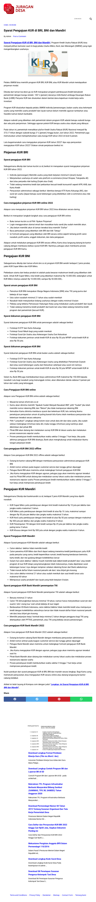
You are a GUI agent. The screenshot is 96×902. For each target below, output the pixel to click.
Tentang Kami (80, 896)
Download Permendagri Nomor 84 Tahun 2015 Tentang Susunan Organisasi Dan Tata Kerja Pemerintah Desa (48, 808)
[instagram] (89, 6)
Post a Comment (19, 34)
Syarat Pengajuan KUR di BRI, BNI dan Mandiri (27, 40)
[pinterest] (59, 697)
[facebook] (72, 6)
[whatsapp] (81, 697)
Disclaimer (47, 896)
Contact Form (67, 896)
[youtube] (83, 6)
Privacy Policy (34, 896)
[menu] (5, 15)
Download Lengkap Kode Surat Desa (44, 858)
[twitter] (77, 6)
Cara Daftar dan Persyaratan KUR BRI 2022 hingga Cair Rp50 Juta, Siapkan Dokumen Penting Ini (47, 827)
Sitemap (56, 896)
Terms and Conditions (18, 896)
